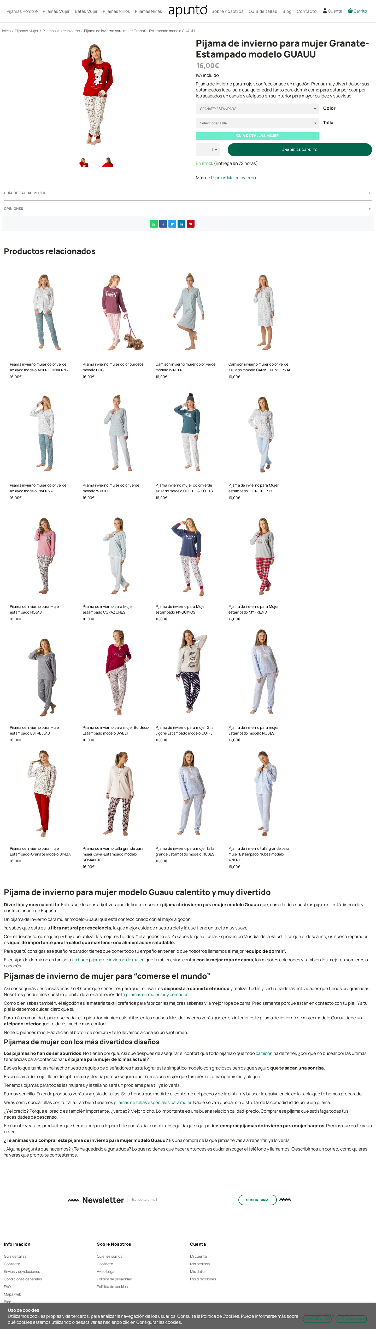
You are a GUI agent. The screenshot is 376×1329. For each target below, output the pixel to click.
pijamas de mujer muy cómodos (157, 994)
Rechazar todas (351, 1319)
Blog (7, 1301)
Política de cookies (112, 1286)
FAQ (7, 1286)
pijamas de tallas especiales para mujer (152, 1102)
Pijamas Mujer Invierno (233, 178)
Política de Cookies (220, 1316)
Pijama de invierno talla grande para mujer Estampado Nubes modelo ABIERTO (259, 854)
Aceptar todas (317, 1319)
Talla (328, 122)
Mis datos (198, 1271)
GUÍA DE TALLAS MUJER (257, 135)
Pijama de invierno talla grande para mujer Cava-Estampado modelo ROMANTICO (113, 854)
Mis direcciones (203, 1278)
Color (329, 108)
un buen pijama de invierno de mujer (107, 960)
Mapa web (12, 1294)
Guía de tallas (15, 1256)
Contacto (12, 1263)
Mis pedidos (200, 1263)
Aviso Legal (106, 1271)
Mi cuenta (198, 1256)
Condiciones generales (23, 1278)
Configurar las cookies (158, 1322)
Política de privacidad (114, 1278)
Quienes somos (109, 1256)
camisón (264, 1053)
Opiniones (14, 208)
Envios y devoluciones (22, 1271)
